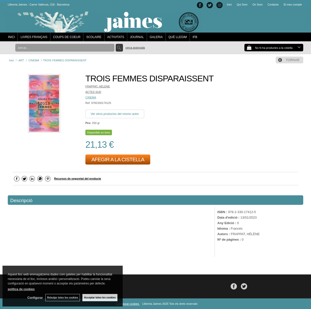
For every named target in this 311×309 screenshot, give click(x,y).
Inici (229, 4)
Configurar (35, 297)
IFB (195, 37)
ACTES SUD (93, 91)
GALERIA (156, 37)
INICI (11, 37)
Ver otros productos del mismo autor (115, 114)
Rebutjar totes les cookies (62, 297)
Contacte (273, 4)
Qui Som (242, 4)
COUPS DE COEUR (66, 37)
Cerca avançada (135, 47)
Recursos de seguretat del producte (77, 178)
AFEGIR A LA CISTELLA (117, 159)
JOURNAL (137, 37)
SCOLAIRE (93, 37)
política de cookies (21, 289)
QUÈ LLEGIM (178, 37)
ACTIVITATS (115, 37)
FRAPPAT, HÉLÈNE (97, 86)
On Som (257, 4)
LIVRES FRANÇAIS (34, 37)
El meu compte (293, 4)
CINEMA (90, 97)
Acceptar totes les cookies (100, 297)
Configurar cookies (128, 303)
